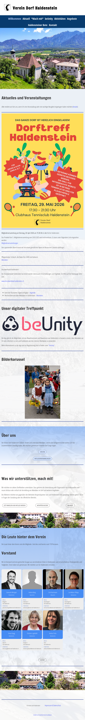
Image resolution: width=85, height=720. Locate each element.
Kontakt (53, 25)
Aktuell (26, 18)
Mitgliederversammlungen (10, 243)
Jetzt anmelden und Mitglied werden (14, 505)
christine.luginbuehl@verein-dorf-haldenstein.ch (32, 648)
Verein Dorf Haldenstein (35, 8)
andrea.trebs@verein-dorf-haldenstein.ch (52, 648)
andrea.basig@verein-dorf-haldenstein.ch (31, 608)
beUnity (49, 18)
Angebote (72, 18)
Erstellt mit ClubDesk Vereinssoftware (42, 715)
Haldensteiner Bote (37, 25)
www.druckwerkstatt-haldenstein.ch (13, 281)
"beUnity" (52, 345)
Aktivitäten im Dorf (42, 505)
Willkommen (14, 18)
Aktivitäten (60, 18)
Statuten (42, 452)
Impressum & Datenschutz (53, 705)
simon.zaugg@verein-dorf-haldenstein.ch (11, 648)
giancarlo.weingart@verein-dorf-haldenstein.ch (12, 608)
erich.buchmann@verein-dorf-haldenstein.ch (52, 608)
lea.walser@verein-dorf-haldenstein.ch (72, 608)
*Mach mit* (37, 18)
